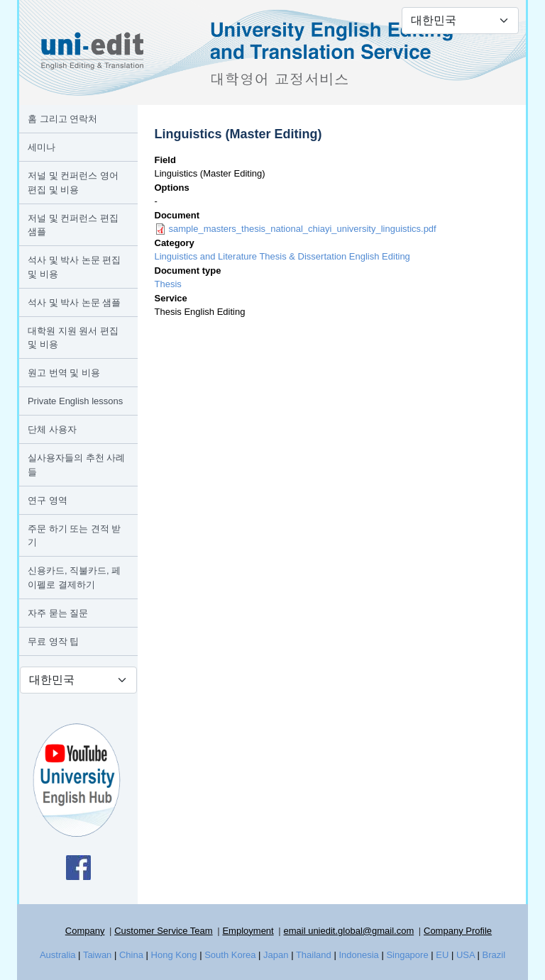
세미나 (41, 147)
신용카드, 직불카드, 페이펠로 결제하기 (74, 577)
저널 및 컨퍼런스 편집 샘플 (73, 225)
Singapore (407, 955)
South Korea (229, 955)
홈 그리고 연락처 (62, 118)
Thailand (313, 955)
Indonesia (358, 955)
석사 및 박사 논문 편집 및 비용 (74, 267)
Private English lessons (75, 401)
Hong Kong (174, 955)
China (131, 955)
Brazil (494, 955)
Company (85, 930)
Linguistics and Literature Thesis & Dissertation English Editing (282, 256)
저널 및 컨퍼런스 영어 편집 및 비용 (73, 182)
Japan (275, 955)
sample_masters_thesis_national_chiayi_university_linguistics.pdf (302, 228)
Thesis (168, 284)
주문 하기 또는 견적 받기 (74, 535)
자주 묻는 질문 (58, 613)
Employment (247, 930)
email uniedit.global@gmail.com (348, 930)
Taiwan (97, 955)
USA (465, 955)
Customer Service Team (163, 930)
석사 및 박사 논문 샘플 (74, 302)
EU (442, 955)
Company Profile (458, 930)
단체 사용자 (52, 429)
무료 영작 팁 (53, 641)
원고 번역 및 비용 (64, 372)
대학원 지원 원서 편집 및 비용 (73, 337)
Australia (58, 955)
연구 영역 (47, 500)
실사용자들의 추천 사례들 (76, 464)
